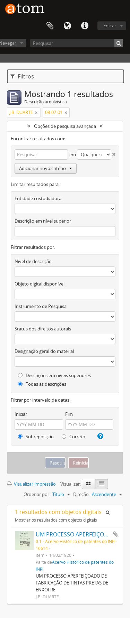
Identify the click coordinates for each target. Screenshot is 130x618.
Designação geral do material (44, 351)
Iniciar (21, 414)
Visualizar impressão (31, 484)
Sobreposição (36, 436)
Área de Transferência (50, 26)
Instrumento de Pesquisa (41, 306)
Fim (69, 414)
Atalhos (84, 26)
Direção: (81, 494)
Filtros (22, 76)
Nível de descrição (33, 261)
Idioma (67, 26)
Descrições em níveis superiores (54, 375)
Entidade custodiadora (38, 198)
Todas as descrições (42, 384)
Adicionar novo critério (45, 168)
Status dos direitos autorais (43, 329)
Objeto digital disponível (39, 284)
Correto (73, 436)
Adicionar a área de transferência (115, 534)
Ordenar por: (37, 494)
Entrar (109, 25)
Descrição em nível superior (43, 221)
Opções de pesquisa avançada (65, 126)
